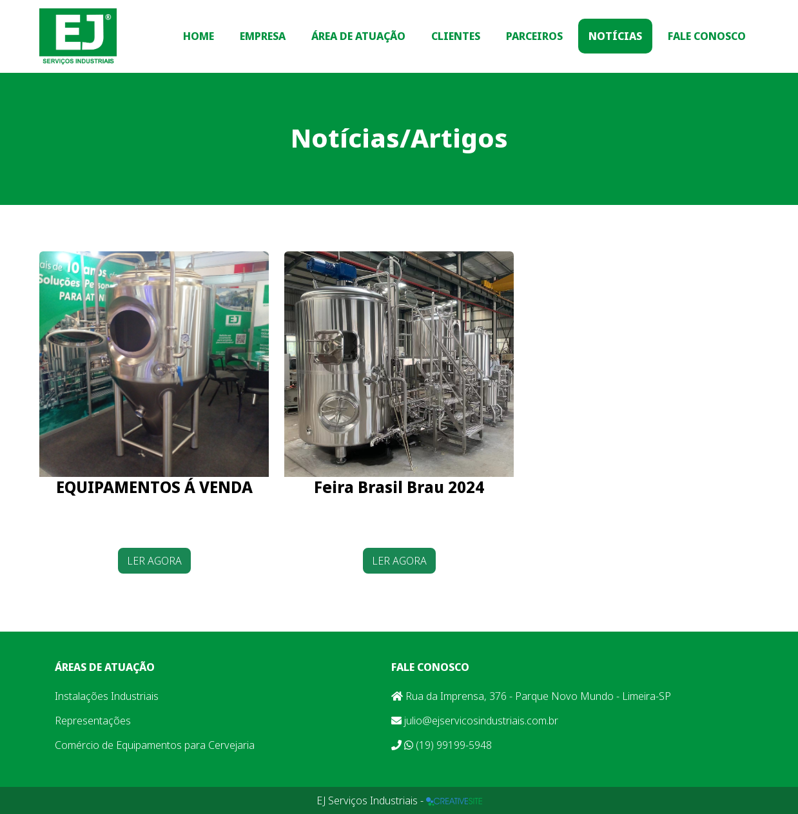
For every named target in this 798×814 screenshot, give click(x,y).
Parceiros (534, 36)
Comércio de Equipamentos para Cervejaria (155, 745)
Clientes (455, 36)
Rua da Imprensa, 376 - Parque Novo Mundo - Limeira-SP (531, 696)
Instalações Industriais (107, 696)
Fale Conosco (707, 36)
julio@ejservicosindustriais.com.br (474, 720)
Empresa (263, 36)
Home (198, 36)
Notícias (615, 36)
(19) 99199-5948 (441, 745)
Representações (93, 720)
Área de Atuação (358, 36)
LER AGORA (154, 561)
